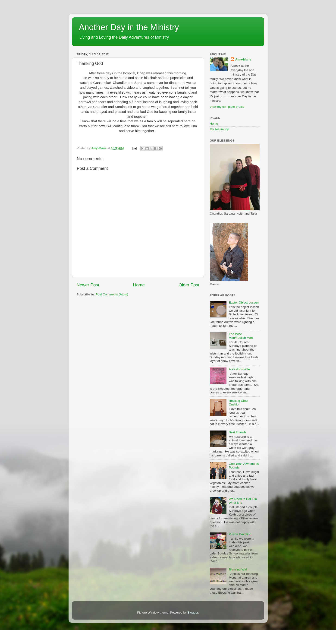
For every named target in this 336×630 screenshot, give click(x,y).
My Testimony (219, 129)
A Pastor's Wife (239, 369)
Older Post (189, 284)
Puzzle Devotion (240, 534)
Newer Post (88, 284)
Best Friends (237, 432)
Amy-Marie (243, 59)
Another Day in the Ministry (129, 27)
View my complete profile (227, 106)
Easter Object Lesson (244, 302)
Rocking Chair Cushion (238, 402)
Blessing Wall (238, 569)
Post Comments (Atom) (112, 294)
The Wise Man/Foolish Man (241, 335)
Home (139, 284)
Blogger (193, 612)
